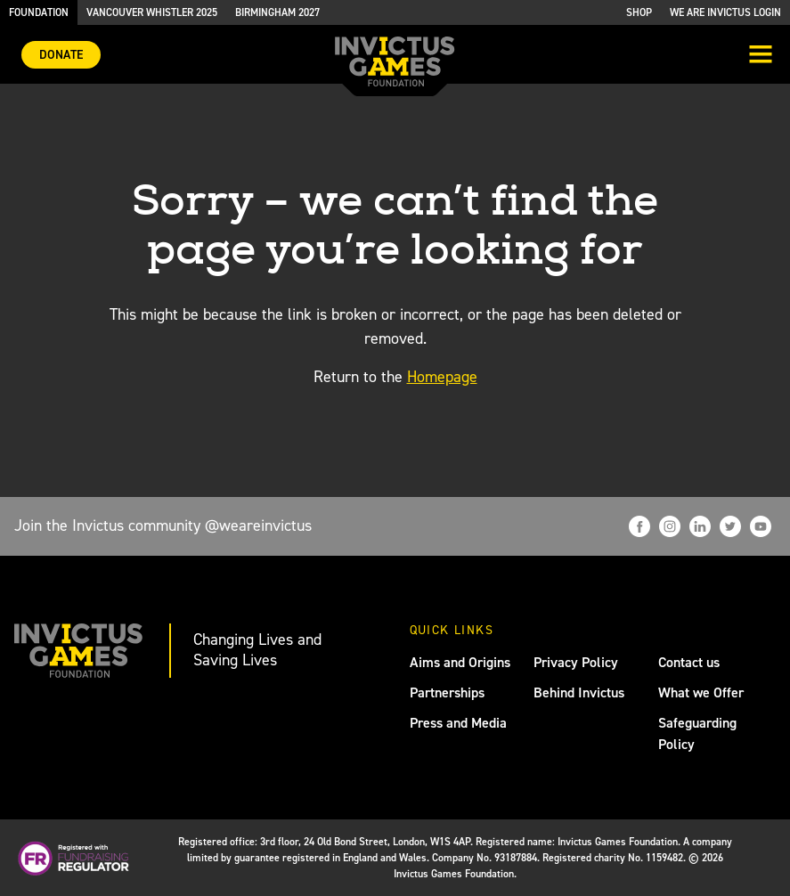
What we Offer (701, 692)
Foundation (39, 12)
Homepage (442, 376)
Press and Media (458, 722)
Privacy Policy (575, 662)
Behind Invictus (578, 692)
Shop (639, 12)
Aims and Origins (460, 662)
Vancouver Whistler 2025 (151, 12)
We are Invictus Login (725, 12)
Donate (61, 54)
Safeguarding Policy (697, 733)
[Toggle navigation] (761, 56)
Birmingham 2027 (277, 12)
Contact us (689, 662)
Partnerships (447, 692)
